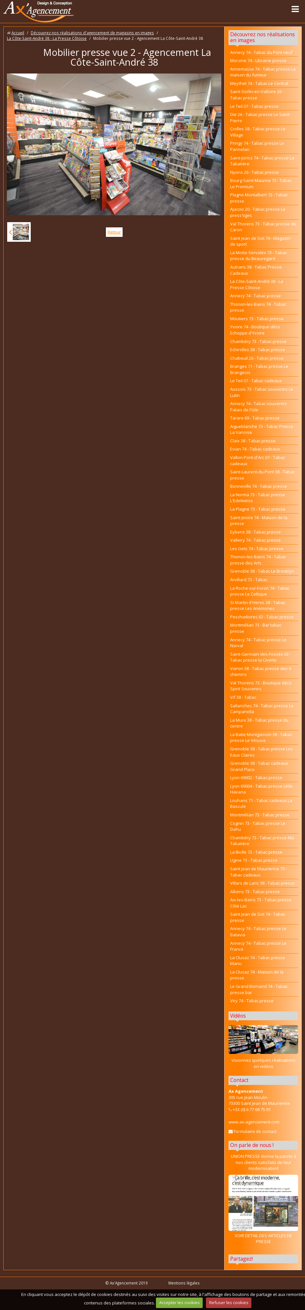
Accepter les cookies (179, 1302)
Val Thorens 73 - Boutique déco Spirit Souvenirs (261, 686)
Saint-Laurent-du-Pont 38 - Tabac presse (262, 475)
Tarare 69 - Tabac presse (255, 418)
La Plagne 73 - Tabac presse (257, 509)
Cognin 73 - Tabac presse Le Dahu (257, 826)
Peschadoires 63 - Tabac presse (262, 617)
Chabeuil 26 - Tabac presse (257, 358)
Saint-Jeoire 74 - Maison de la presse (258, 521)
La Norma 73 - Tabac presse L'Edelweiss (257, 498)
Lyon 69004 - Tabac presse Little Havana (261, 789)
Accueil (17, 32)
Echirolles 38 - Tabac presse (257, 349)
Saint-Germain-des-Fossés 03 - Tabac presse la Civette (260, 657)
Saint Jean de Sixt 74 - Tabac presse (257, 917)
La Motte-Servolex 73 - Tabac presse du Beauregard (258, 256)
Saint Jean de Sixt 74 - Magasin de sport (260, 241)
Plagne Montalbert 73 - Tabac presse (259, 198)
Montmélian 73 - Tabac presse (260, 815)
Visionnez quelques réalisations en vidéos (263, 1063)
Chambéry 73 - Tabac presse (258, 341)
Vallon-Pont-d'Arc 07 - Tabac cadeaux (257, 460)
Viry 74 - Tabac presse (252, 1001)
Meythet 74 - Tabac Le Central (259, 83)
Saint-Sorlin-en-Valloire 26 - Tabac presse (257, 95)
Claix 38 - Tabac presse (253, 441)
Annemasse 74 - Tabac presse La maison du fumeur (263, 72)
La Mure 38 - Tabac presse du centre (259, 723)
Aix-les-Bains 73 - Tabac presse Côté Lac (261, 903)
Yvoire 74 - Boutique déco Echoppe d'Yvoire (255, 330)
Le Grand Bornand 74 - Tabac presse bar (259, 989)
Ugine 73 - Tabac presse (254, 860)
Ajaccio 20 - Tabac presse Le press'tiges (257, 212)
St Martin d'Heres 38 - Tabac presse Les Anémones (257, 605)
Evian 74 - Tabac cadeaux (255, 449)
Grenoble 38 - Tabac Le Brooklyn (262, 571)
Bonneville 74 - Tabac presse (258, 486)
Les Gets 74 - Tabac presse (256, 548)
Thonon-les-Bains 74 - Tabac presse (258, 307)
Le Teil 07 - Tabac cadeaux (256, 381)
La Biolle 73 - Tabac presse (256, 852)
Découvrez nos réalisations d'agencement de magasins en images (92, 32)
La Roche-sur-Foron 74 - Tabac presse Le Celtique (260, 591)
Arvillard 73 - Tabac (248, 579)
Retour (114, 232)
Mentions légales (184, 1282)
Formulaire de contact (253, 1131)
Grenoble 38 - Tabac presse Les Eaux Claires (261, 752)
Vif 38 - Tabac (243, 697)
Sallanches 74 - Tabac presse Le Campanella (262, 709)
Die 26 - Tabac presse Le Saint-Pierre (260, 117)
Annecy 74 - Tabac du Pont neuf (261, 52)
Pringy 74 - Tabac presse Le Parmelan (257, 146)
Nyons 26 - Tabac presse (254, 172)
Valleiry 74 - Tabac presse (255, 540)
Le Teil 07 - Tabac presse (254, 106)
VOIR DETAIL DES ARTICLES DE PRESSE (263, 1209)
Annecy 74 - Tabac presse (255, 296)
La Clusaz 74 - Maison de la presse (256, 975)
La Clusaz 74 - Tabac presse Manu (257, 961)
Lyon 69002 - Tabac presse (256, 777)
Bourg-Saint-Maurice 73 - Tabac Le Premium (261, 183)
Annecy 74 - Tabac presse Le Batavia (258, 931)
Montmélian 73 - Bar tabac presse (255, 628)
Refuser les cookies (228, 1302)
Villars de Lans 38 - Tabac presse (262, 883)
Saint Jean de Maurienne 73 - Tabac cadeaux (258, 872)
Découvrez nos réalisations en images (262, 37)
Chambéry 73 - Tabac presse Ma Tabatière (262, 841)
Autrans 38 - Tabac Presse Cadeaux (256, 270)
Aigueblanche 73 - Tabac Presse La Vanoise (261, 429)
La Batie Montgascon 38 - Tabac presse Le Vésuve (261, 737)
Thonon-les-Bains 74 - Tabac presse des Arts (258, 560)
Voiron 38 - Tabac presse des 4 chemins (260, 671)
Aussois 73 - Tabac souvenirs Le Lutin (261, 392)
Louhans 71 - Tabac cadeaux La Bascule (261, 803)
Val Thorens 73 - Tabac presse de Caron (263, 227)
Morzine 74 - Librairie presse (258, 60)
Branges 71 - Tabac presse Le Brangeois (259, 369)
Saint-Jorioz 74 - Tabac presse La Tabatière (262, 161)
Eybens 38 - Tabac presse (255, 532)
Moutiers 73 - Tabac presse (257, 318)
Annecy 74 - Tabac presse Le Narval (258, 643)
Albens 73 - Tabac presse (255, 891)
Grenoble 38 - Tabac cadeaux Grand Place (259, 766)
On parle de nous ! (252, 1145)
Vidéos (238, 1015)
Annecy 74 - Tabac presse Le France (258, 946)
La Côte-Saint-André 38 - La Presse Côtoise (47, 38)
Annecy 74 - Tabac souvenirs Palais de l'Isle (258, 407)
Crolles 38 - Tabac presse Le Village (257, 132)
